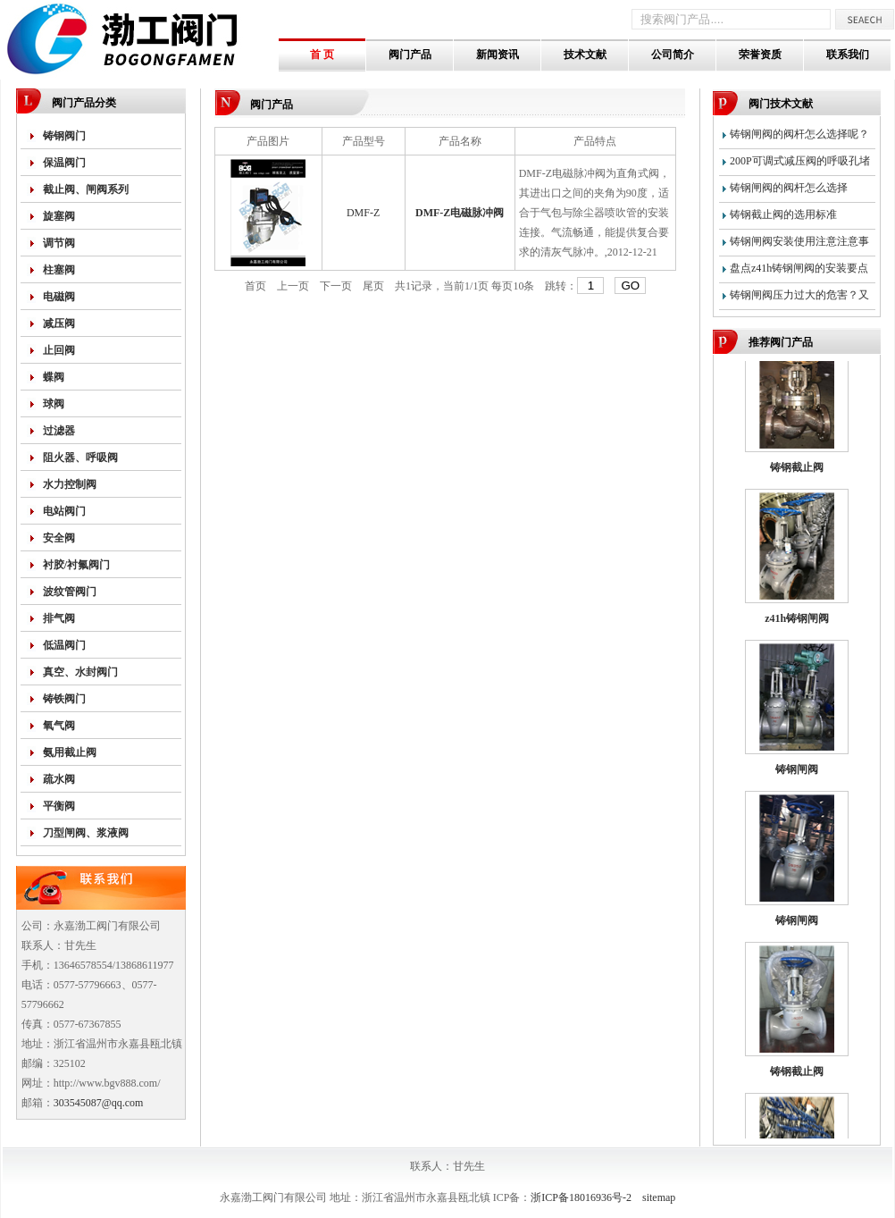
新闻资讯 (497, 54)
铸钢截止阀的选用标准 (783, 214)
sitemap (658, 1197)
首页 (255, 286)
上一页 (293, 286)
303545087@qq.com (99, 1102)
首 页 (322, 54)
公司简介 (672, 54)
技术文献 (585, 54)
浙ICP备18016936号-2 (581, 1197)
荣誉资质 (760, 54)
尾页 (373, 286)
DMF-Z (363, 212)
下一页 (336, 286)
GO (630, 285)
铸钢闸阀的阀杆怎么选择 (789, 187)
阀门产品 (410, 54)
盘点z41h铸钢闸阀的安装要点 (799, 268)
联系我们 (847, 54)
